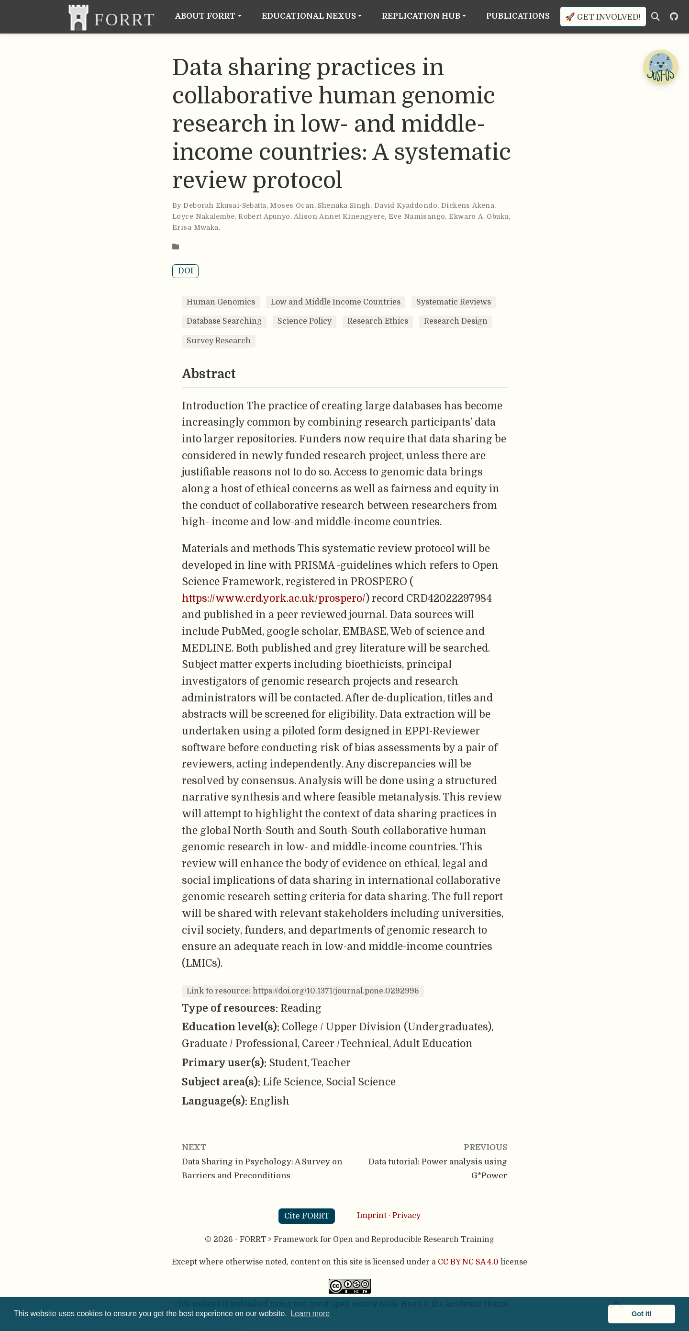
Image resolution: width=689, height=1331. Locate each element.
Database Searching (224, 321)
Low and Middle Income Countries (335, 302)
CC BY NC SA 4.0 (468, 1262)
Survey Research (219, 341)
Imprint (372, 1215)
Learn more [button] (310, 1313)
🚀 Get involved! (603, 17)
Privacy (406, 1215)
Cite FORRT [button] (307, 1215)
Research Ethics (377, 321)
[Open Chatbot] (660, 67)
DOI (185, 270)
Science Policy (305, 321)
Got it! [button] (642, 1314)
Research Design (456, 321)
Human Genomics (221, 302)
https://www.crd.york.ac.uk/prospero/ (274, 598)
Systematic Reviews (453, 302)
